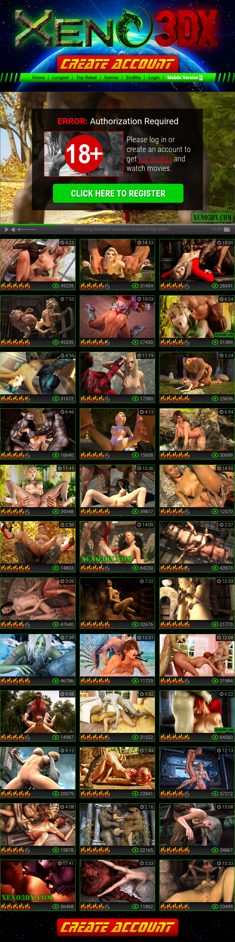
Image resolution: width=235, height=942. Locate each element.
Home (38, 77)
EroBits (133, 77)
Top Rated (86, 77)
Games (111, 77)
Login (154, 77)
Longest (60, 77)
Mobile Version (182, 77)
